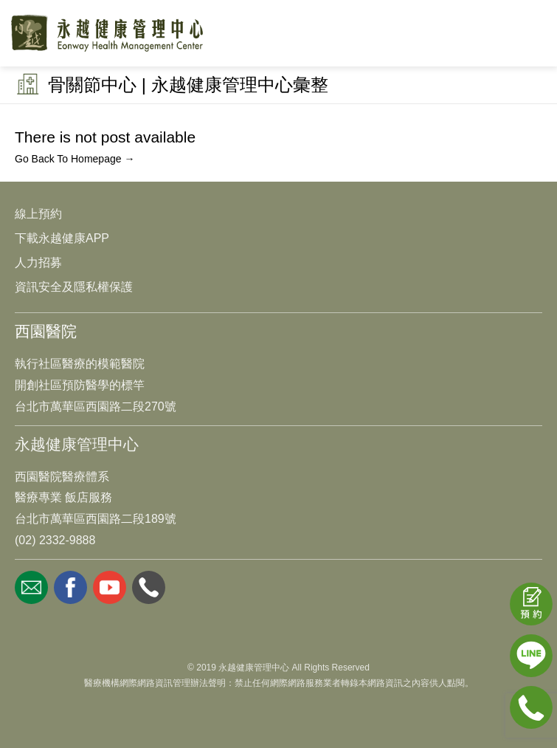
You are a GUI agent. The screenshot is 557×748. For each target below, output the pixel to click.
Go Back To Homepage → (74, 159)
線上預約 (38, 213)
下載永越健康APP (62, 238)
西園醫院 (46, 331)
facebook (70, 587)
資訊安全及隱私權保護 (74, 287)
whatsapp (148, 587)
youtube (109, 587)
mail (31, 587)
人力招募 (38, 262)
